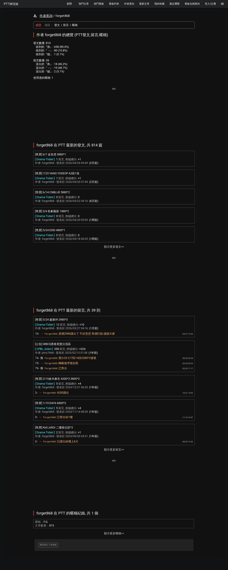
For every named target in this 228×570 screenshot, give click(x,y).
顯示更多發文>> (114, 246)
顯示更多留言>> (114, 449)
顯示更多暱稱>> (114, 533)
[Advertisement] (114, 113)
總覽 (38, 25)
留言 (66, 25)
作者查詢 (46, 16)
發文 (57, 25)
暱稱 (75, 25)
